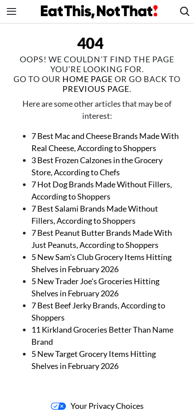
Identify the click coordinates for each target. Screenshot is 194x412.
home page (87, 79)
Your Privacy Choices (97, 406)
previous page (95, 89)
